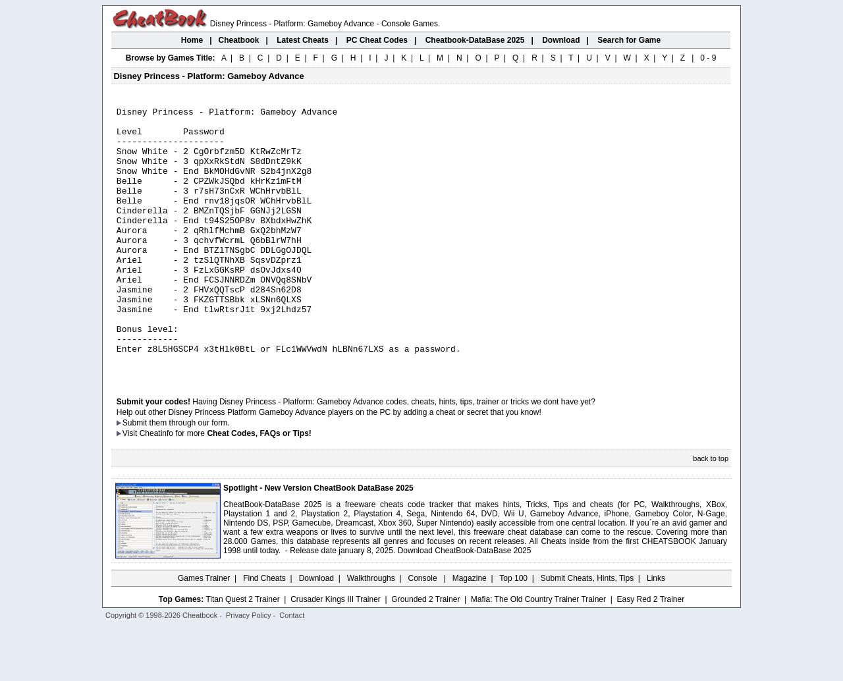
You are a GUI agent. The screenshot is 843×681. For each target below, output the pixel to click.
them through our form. (190, 476)
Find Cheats (264, 631)
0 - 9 (708, 58)
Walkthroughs (371, 631)
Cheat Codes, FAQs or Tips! (259, 486)
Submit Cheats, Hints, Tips (587, 631)
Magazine (469, 631)
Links (656, 631)
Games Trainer (204, 631)
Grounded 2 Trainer (425, 652)
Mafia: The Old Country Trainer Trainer (538, 652)
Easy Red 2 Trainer (650, 652)
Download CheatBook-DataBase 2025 (464, 604)
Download (316, 631)
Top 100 (513, 631)
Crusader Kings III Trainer (335, 652)
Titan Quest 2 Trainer (242, 652)
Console (423, 631)
